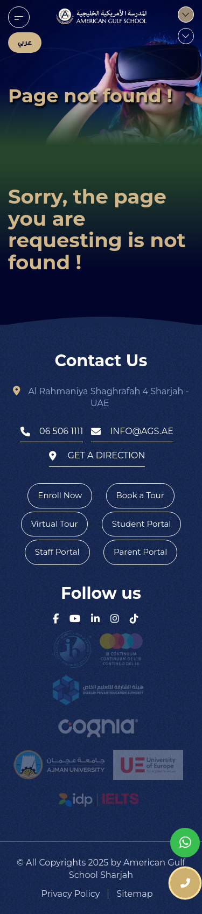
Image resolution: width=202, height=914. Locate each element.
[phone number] (185, 883)
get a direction (97, 455)
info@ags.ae (132, 431)
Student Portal (141, 524)
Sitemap (134, 894)
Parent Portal (140, 552)
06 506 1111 (51, 431)
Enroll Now (60, 495)
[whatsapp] (185, 842)
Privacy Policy (70, 894)
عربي (25, 42)
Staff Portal (57, 552)
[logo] (101, 16)
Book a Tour (140, 495)
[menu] (19, 17)
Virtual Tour (54, 524)
